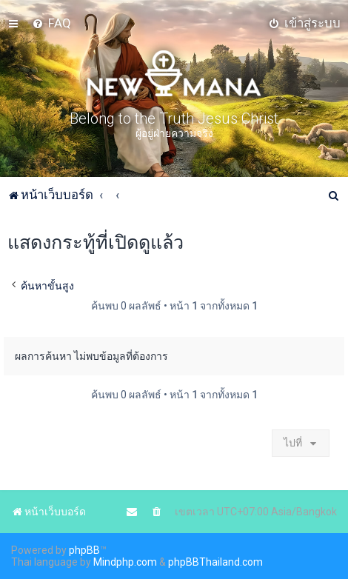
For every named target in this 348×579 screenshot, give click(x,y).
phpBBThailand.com (215, 562)
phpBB (84, 550)
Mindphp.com (125, 562)
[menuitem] (51, 23)
